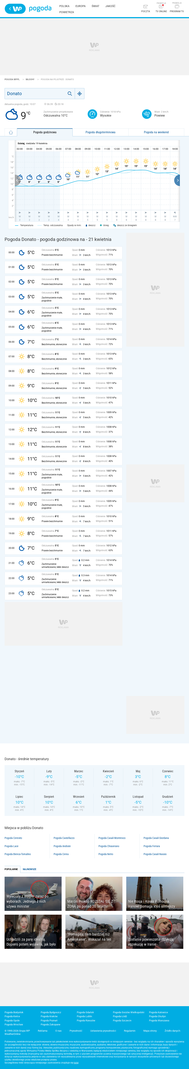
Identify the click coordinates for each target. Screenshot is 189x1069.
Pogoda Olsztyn (157, 1016)
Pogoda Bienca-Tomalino (18, 854)
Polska (64, 6)
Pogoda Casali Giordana (156, 837)
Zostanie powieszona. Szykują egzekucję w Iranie (151, 942)
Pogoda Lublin (84, 1016)
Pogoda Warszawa (159, 1020)
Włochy (30, 79)
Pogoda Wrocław (14, 1024)
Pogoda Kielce (12, 1016)
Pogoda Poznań (49, 1020)
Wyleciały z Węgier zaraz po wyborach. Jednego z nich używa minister (27, 901)
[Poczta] (145, 9)
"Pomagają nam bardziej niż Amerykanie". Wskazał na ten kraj (89, 939)
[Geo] (79, 93)
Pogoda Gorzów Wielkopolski (128, 1012)
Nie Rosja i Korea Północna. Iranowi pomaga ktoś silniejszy (151, 904)
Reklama (42, 1030)
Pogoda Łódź (120, 1016)
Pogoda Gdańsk (85, 1012)
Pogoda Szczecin (122, 1020)
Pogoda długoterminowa (100, 132)
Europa (80, 6)
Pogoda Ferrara (152, 846)
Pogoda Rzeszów (86, 1020)
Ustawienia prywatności (103, 1030)
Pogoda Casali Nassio (155, 854)
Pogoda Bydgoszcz (51, 1012)
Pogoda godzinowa (44, 132)
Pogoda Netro (105, 854)
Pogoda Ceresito (13, 837)
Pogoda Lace (11, 846)
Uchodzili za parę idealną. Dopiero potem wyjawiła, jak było (31, 942)
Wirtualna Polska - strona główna (15, 9)
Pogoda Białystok (14, 1012)
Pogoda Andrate (62, 846)
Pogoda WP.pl (12, 79)
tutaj (76, 1062)
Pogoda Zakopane (50, 1024)
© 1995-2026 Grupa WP (17, 1030)
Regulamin (129, 1030)
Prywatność (76, 1030)
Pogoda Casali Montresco (111, 837)
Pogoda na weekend (156, 132)
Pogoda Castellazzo (64, 837)
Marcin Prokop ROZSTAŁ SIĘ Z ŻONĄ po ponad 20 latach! (90, 904)
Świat (95, 6)
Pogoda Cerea (61, 854)
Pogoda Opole (12, 1020)
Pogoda (40, 8)
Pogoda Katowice (158, 1012)
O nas (58, 1030)
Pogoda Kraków (49, 1016)
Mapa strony (150, 1030)
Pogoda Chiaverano (108, 846)
